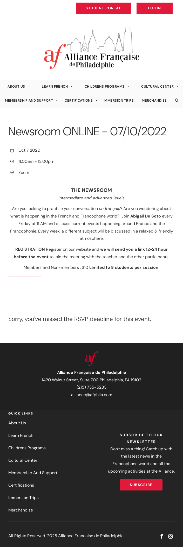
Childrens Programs (105, 86)
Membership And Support (29, 100)
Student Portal (115, 4)
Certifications (79, 100)
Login (168, 4)
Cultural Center (157, 86)
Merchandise (154, 100)
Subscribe (141, 482)
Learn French (55, 86)
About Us (16, 86)
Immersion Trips (119, 100)
